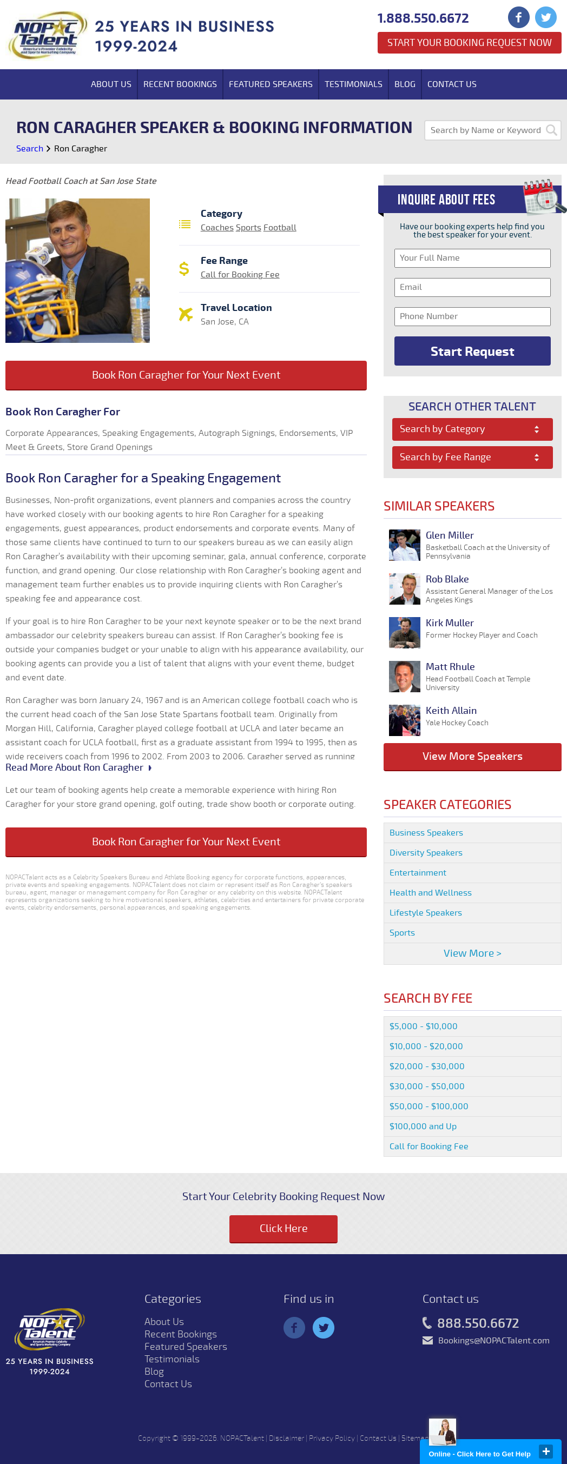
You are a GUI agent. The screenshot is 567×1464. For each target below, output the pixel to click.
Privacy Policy (332, 1438)
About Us (111, 84)
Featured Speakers (271, 84)
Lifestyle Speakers (426, 912)
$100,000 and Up (423, 1126)
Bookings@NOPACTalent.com (494, 1340)
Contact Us (452, 84)
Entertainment (418, 872)
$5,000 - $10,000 (424, 1026)
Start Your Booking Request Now (469, 43)
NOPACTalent (242, 1438)
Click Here (284, 1228)
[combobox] (472, 429)
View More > (473, 953)
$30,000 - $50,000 (427, 1086)
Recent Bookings (180, 84)
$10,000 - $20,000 (426, 1046)
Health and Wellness (431, 892)
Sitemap (415, 1438)
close (546, 1452)
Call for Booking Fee (240, 274)
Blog (405, 84)
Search (29, 148)
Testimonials (354, 84)
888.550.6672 (471, 1324)
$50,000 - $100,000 (429, 1106)
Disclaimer (286, 1438)
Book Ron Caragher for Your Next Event (186, 375)
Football (279, 227)
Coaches (217, 227)
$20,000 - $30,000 (427, 1066)
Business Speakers (426, 832)
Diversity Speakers (426, 852)
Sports (248, 227)
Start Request (473, 351)
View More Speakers (473, 756)
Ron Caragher (80, 148)
